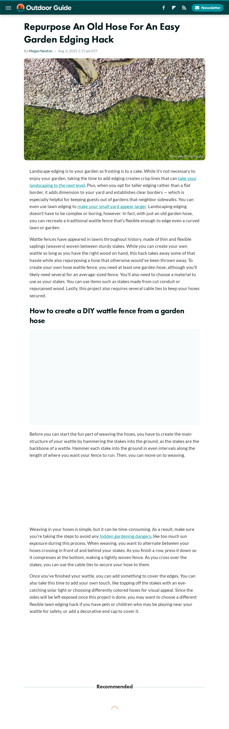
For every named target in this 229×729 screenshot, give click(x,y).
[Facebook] (163, 9)
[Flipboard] (174, 9)
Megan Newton (40, 51)
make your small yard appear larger (111, 206)
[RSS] (184, 9)
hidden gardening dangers (125, 536)
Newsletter (207, 7)
